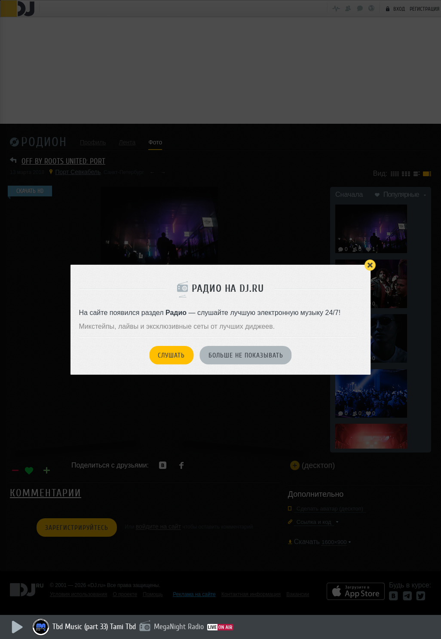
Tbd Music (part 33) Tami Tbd (94, 626)
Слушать (171, 355)
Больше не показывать (245, 355)
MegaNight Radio (179, 626)
